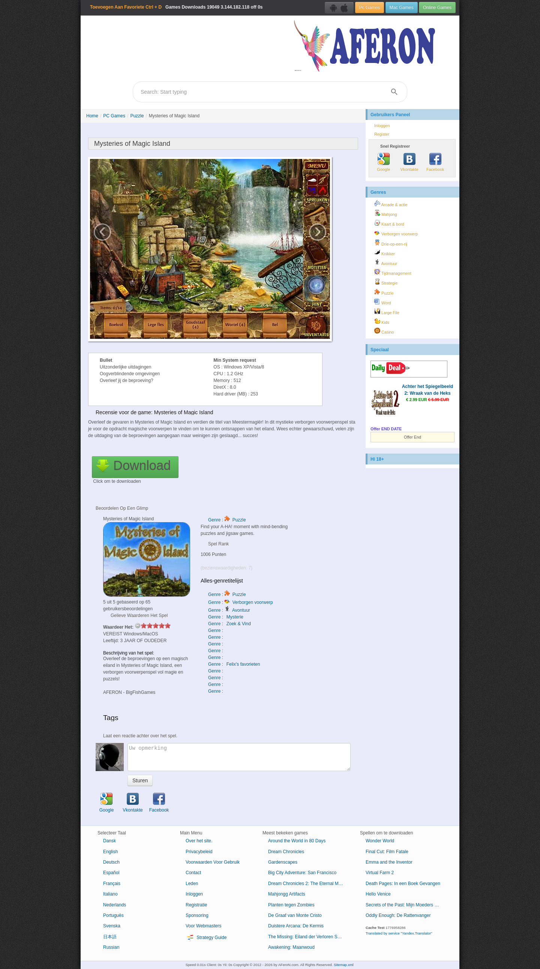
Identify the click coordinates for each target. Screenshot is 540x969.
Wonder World (380, 840)
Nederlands (114, 905)
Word (382, 301)
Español (111, 872)
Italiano (110, 894)
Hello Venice (378, 894)
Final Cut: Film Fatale (387, 851)
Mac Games (402, 7)
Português (113, 915)
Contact (193, 872)
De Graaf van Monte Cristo (295, 915)
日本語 (110, 936)
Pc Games (369, 7)
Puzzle (137, 115)
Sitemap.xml (344, 965)
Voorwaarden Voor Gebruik (213, 862)
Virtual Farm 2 (380, 872)
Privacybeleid (199, 851)
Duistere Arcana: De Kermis (296, 926)
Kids (381, 321)
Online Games (437, 7)
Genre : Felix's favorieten (234, 664)
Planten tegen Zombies (291, 905)
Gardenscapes (282, 862)
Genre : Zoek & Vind (229, 623)
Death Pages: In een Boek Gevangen (403, 883)
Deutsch (111, 862)
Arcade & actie (391, 203)
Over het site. (199, 840)
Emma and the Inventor (389, 862)
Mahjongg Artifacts (286, 894)
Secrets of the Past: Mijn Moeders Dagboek (406, 905)
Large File (386, 311)
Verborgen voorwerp (396, 232)
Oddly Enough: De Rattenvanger (398, 915)
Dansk (109, 840)
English (110, 851)
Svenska (111, 926)
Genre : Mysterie (225, 617)
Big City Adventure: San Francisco (302, 872)
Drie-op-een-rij (390, 243)
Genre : (216, 630)
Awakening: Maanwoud (291, 947)
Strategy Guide (206, 937)
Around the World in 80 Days (297, 840)
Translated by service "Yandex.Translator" (399, 933)
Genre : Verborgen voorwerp (240, 602)
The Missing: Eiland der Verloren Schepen (308, 936)
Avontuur (385, 262)
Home (92, 115)
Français (111, 883)
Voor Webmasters (203, 926)
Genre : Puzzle (227, 520)
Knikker (384, 252)
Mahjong (385, 213)
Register (381, 134)
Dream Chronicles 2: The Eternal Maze (307, 883)
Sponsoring (197, 915)
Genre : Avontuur (229, 610)
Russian (111, 947)
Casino (384, 331)
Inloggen (382, 125)
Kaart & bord (389, 223)
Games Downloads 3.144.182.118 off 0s (176, 7)
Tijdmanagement (392, 272)
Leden (192, 883)
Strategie (386, 282)
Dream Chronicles (286, 851)
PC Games (114, 115)
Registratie (196, 905)
